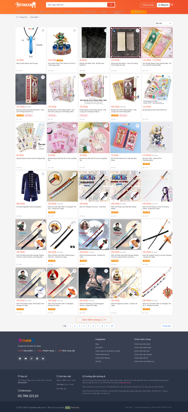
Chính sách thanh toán (142, 347)
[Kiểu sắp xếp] (164, 23)
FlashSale (21, 12)
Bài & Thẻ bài (46, 12)
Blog (97, 344)
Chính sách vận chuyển (143, 354)
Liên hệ (98, 361)
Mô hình (57, 12)
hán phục (129, 407)
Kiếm (78, 12)
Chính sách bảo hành (142, 344)
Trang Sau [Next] (166, 326)
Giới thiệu (99, 347)
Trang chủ (21, 17)
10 (112, 326)
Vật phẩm (68, 12)
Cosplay (103, 12)
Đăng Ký (163, 5)
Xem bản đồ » (22, 382)
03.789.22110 (28, 396)
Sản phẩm (34, 17)
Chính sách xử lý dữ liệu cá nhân (107, 351)
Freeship (32, 12)
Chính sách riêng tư (102, 358)
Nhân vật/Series (90, 12)
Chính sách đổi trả (102, 354)
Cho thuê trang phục (142, 407)
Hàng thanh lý (117, 12)
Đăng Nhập (148, 5)
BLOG (138, 12)
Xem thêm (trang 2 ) (92, 319)
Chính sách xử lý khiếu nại (144, 361)
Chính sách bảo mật (141, 351)
